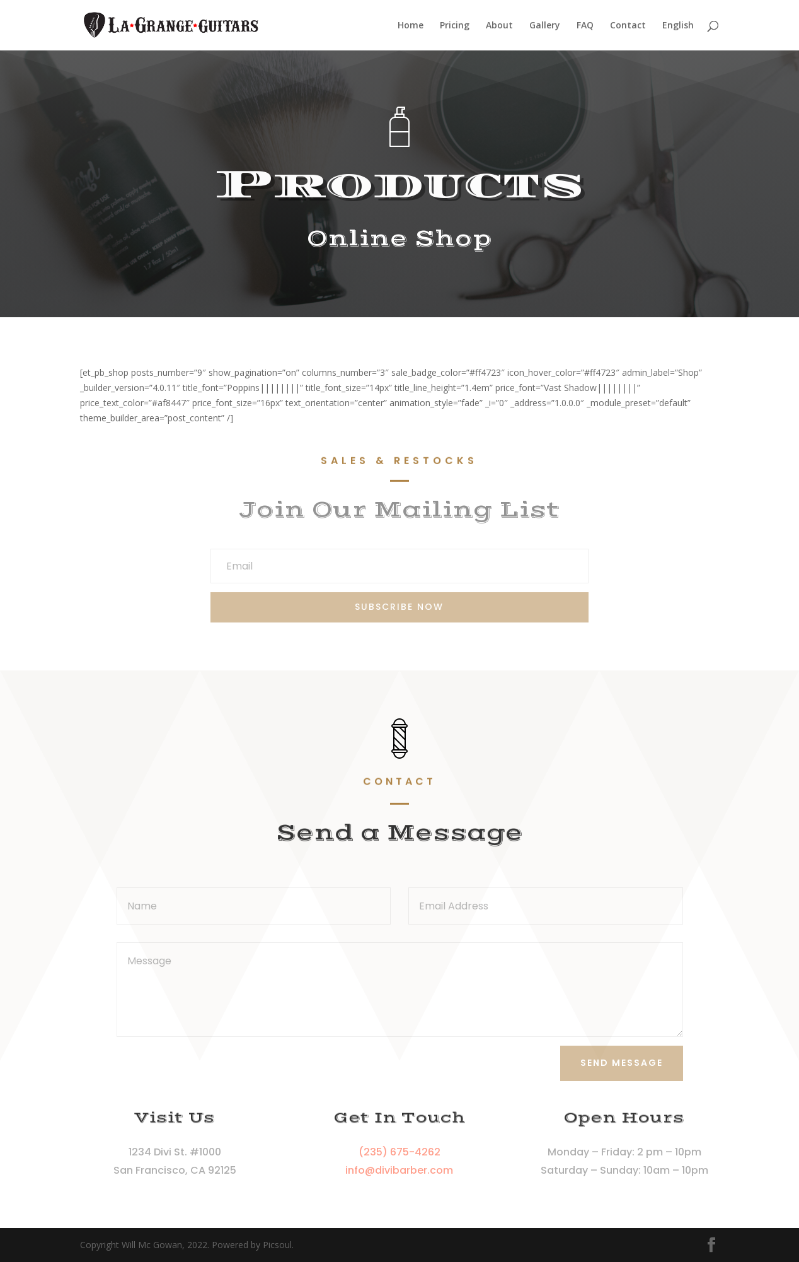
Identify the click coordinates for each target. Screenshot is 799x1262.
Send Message (621, 1062)
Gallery (544, 26)
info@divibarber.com (399, 1170)
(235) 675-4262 (399, 1152)
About (499, 26)
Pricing (454, 26)
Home (410, 26)
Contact (628, 26)
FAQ (585, 26)
